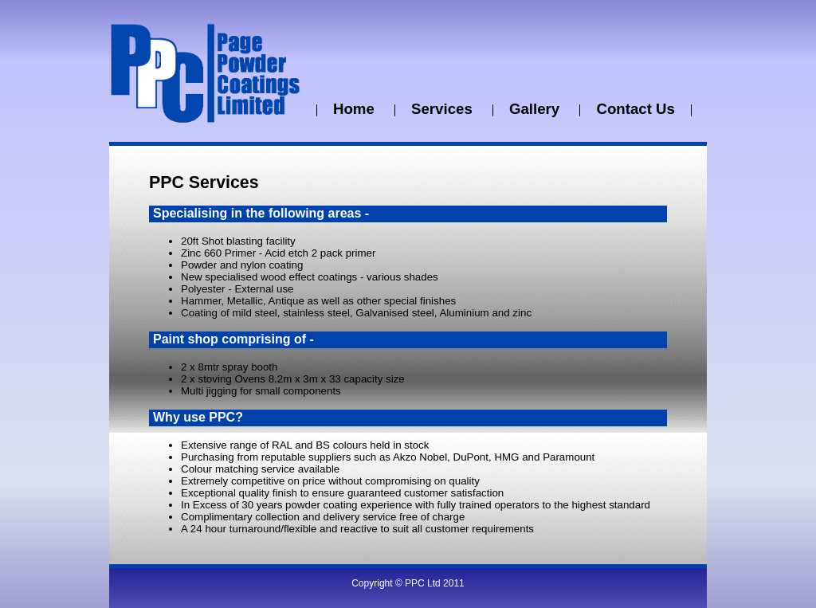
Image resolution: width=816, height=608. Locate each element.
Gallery (536, 108)
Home (356, 108)
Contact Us (635, 108)
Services (444, 108)
